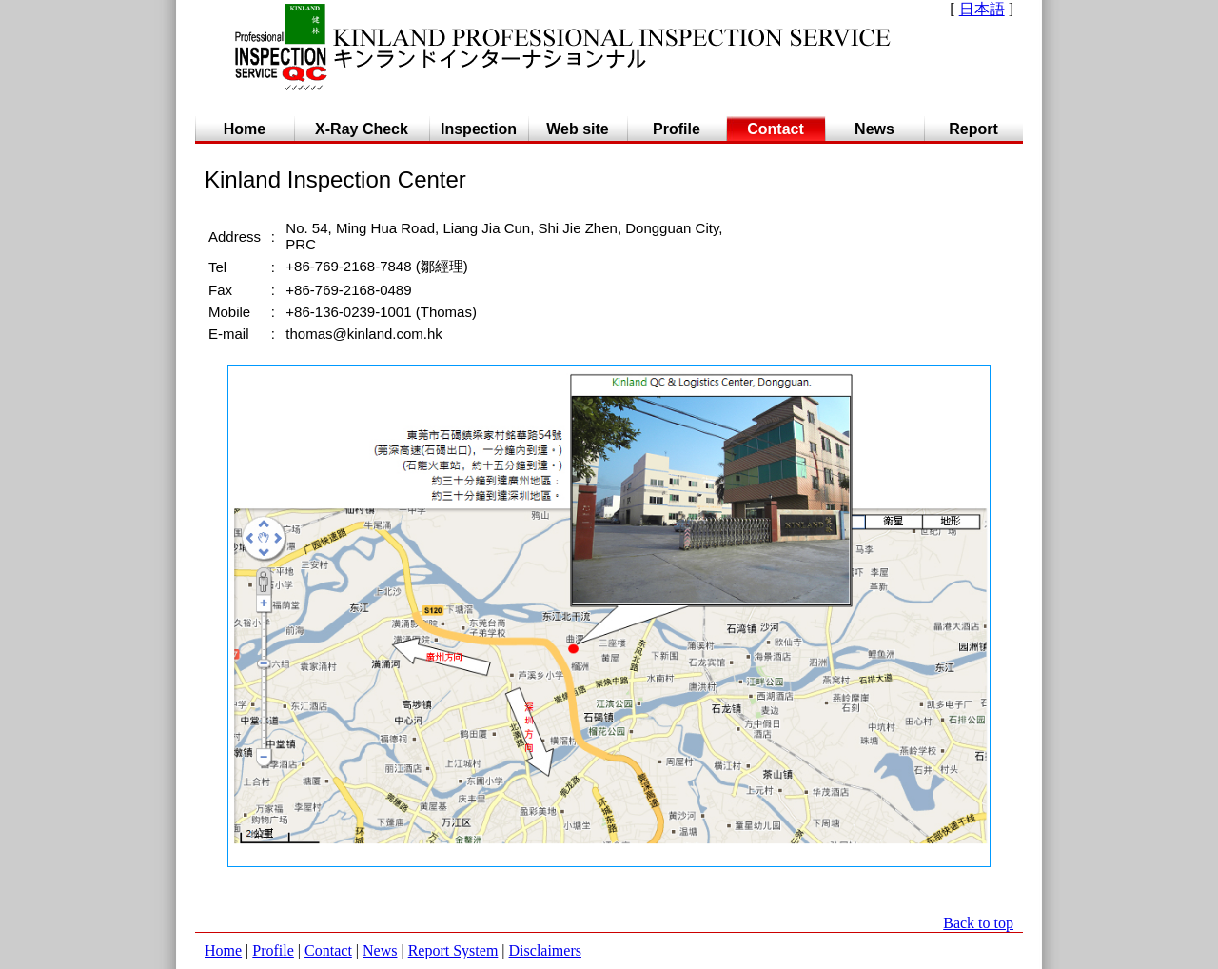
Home (223, 950)
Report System (453, 950)
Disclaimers (545, 950)
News (380, 950)
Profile (273, 950)
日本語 (982, 9)
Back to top (978, 923)
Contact (328, 950)
